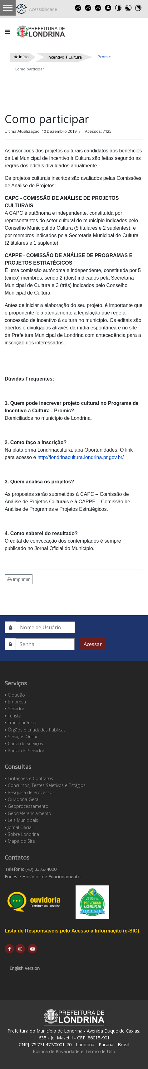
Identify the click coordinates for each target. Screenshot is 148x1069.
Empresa (17, 702)
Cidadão (16, 695)
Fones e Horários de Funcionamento (43, 876)
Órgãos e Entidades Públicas (37, 730)
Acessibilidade (42, 9)
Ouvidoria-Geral (23, 799)
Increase (78, 8)
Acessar (93, 644)
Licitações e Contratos (30, 778)
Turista (14, 716)
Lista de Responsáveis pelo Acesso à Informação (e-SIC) (72, 930)
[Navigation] (7, 32)
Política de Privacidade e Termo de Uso (74, 1051)
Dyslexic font (108, 8)
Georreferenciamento (29, 813)
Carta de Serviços (25, 743)
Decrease (88, 8)
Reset (98, 8)
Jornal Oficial (20, 827)
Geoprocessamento (28, 806)
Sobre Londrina (23, 834)
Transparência (22, 723)
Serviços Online (23, 737)
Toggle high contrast (118, 8)
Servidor (16, 709)
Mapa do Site (21, 841)
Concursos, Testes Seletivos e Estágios (47, 785)
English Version (24, 968)
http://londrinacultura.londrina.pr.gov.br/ (80, 457)
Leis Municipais (23, 820)
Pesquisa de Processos (31, 792)
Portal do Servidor (26, 751)
